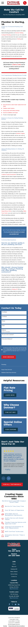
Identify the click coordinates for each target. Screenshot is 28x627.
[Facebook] (9, 604)
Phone (3, 321)
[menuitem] (14, 369)
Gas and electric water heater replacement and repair (14, 105)
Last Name (4, 316)
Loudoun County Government (8, 174)
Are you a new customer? (8, 334)
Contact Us (14, 576)
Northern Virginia (20, 133)
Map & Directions (14, 589)
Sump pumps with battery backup (11, 110)
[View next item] (9, 478)
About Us (14, 566)
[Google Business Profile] (15, 604)
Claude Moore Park (6, 211)
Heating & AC (14, 569)
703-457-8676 (14, 551)
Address (4, 330)
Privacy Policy (22, 350)
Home (14, 564)
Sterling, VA (15, 289)
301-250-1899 (14, 555)
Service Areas (14, 574)
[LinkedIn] (18, 604)
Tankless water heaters (8, 108)
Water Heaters (14, 571)
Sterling (19, 39)
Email (3, 325)
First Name (4, 312)
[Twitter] (12, 604)
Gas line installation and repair (10, 112)
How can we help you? (7, 339)
